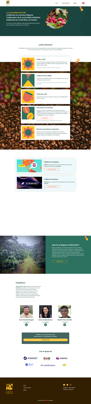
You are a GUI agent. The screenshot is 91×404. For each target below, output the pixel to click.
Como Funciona (65, 3)
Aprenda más (59, 261)
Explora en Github (48, 182)
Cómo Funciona (27, 387)
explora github (45, 339)
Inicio (56, 3)
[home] (7, 3)
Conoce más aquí (47, 170)
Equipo (75, 3)
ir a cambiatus (44, 118)
